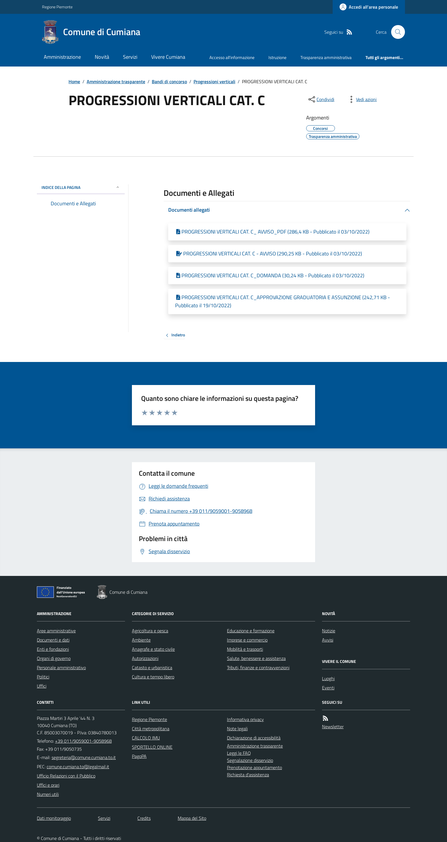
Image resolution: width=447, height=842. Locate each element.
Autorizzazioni (145, 658)
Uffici (41, 685)
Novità (102, 57)
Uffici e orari (48, 785)
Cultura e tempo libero (153, 676)
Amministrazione (62, 57)
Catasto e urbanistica (152, 667)
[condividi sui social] (321, 99)
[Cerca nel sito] (396, 32)
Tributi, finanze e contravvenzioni (258, 667)
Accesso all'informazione (232, 57)
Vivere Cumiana (168, 57)
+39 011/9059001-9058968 (83, 740)
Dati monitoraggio (54, 818)
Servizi (130, 57)
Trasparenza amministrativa (326, 57)
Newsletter (333, 726)
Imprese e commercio (247, 639)
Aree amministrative (56, 630)
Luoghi (328, 678)
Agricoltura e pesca (150, 630)
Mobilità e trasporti (245, 649)
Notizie (328, 630)
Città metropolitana (150, 728)
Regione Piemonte (57, 7)
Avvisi (327, 639)
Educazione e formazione (250, 630)
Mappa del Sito (192, 818)
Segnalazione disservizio (250, 760)
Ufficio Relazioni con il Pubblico (66, 775)
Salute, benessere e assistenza (256, 658)
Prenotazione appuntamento (254, 767)
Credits (144, 818)
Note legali (237, 728)
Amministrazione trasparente (116, 81)
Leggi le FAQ (239, 753)
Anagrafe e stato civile (153, 649)
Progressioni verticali (214, 81)
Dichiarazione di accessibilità (254, 737)
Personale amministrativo (61, 667)
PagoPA (139, 756)
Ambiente (141, 639)
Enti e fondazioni (53, 649)
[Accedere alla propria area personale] (369, 7)
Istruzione (277, 57)
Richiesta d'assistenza (248, 774)
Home (74, 81)
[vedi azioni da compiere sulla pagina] (362, 99)
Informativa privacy (245, 719)
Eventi (328, 687)
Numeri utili (48, 794)
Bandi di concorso (169, 81)
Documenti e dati (53, 639)
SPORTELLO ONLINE (152, 747)
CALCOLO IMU (146, 737)
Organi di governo (54, 658)
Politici (43, 676)
